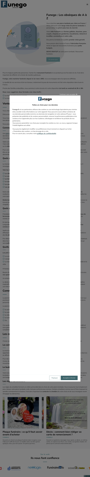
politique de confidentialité (46, 133)
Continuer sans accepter (68, 94)
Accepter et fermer (69, 378)
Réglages (55, 378)
